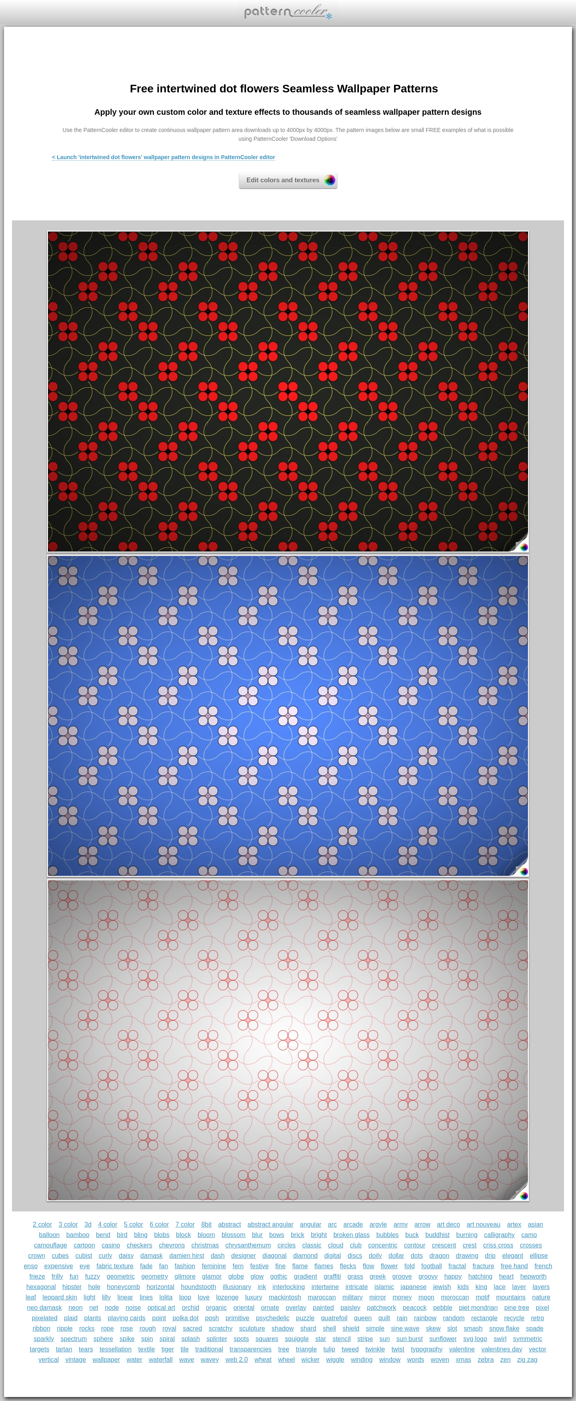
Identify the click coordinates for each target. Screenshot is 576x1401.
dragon (440, 1255)
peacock (415, 1307)
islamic (384, 1286)
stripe (365, 1338)
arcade (353, 1224)
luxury (253, 1297)
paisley (350, 1307)
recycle (514, 1318)
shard (308, 1328)
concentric (383, 1245)
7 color (185, 1224)
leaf (31, 1297)
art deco (448, 1224)
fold (409, 1266)
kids (463, 1286)
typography (426, 1349)
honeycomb (123, 1286)
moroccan (455, 1297)
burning (467, 1234)
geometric (121, 1276)
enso (31, 1266)
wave (186, 1359)
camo (529, 1234)
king (481, 1286)
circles (287, 1245)
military (352, 1297)
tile (184, 1349)
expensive (58, 1266)
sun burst (409, 1338)
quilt (384, 1318)
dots (417, 1255)
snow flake (504, 1328)
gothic (279, 1276)
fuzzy (92, 1276)
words (415, 1359)
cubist (84, 1255)
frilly (57, 1276)
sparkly (44, 1338)
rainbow (425, 1318)
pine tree (516, 1307)
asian (535, 1224)
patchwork (381, 1307)
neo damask (44, 1307)
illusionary (237, 1286)
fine (280, 1266)
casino (111, 1245)
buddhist (438, 1234)
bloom (206, 1234)
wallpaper (106, 1359)
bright (319, 1234)
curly (105, 1255)
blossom (234, 1234)
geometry (154, 1276)
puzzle (305, 1318)
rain (402, 1318)
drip (490, 1255)
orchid (191, 1307)
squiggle (297, 1338)
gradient (305, 1276)
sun (385, 1338)
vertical (48, 1359)
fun (74, 1276)
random (453, 1318)
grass (355, 1276)
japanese (413, 1286)
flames (323, 1266)
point (159, 1318)
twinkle (375, 1349)
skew (433, 1328)
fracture (483, 1266)
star (320, 1338)
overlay (296, 1307)
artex (514, 1224)
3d (88, 1224)
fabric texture (114, 1266)
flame (300, 1266)
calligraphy (499, 1234)
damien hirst (186, 1255)
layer (519, 1286)
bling (141, 1234)
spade (535, 1328)
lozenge (227, 1297)
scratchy (221, 1328)
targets (39, 1349)
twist (398, 1349)
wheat (263, 1359)
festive (259, 1266)
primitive (238, 1318)
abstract (229, 1224)
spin (147, 1338)
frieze (37, 1276)
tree (284, 1349)
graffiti (332, 1276)
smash (473, 1328)
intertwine (325, 1286)
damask (151, 1255)
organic (216, 1307)
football (431, 1266)
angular (310, 1224)
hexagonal (41, 1286)
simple (375, 1328)
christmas (205, 1245)
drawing (467, 1255)
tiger (168, 1349)
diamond (305, 1255)
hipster (72, 1286)
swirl (500, 1338)
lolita (166, 1297)
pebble (442, 1307)
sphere (103, 1338)
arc (332, 1224)
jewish (442, 1286)
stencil (341, 1338)
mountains (511, 1297)
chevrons (172, 1245)
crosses (531, 1245)
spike (127, 1338)
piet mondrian (478, 1307)
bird (122, 1234)
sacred (192, 1328)
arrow (422, 1224)
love (204, 1297)
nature (541, 1297)
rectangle (484, 1318)
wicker (311, 1359)
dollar (396, 1255)
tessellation (116, 1349)
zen (505, 1359)
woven (440, 1359)
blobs (161, 1234)
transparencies (251, 1349)
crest (470, 1245)
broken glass (352, 1234)
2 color (42, 1224)
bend (103, 1234)
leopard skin (59, 1297)
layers (541, 1286)
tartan (64, 1349)
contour (414, 1245)
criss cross (498, 1245)
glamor (212, 1276)
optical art (161, 1307)
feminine (214, 1266)
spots (241, 1338)
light (89, 1297)
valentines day (501, 1349)
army (401, 1224)
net (93, 1307)
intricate (357, 1286)
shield (351, 1328)
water (134, 1359)
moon (426, 1297)
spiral (167, 1338)
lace (500, 1286)
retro (537, 1318)
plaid (71, 1318)
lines (146, 1297)
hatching (480, 1276)
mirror (377, 1297)
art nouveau (484, 1224)
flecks (348, 1266)
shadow (283, 1328)
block (183, 1234)
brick (297, 1234)
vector (537, 1349)
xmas (463, 1359)
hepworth (533, 1276)
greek (378, 1276)
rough (148, 1328)
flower (389, 1266)
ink (262, 1286)
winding (361, 1359)
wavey (210, 1359)
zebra (486, 1359)
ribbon (41, 1328)
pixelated (45, 1318)
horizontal (160, 1286)
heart (506, 1276)
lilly (106, 1297)
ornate (270, 1307)
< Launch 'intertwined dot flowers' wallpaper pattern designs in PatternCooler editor (163, 157)
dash (218, 1255)
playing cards (127, 1318)
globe (236, 1276)
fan (163, 1266)
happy (453, 1276)
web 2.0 (237, 1359)
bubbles (387, 1234)
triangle (306, 1349)
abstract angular (271, 1224)
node (112, 1307)
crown (36, 1255)
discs (355, 1255)
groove (402, 1276)
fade (146, 1266)
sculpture (252, 1328)
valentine (462, 1349)
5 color (133, 1224)
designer (243, 1255)
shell (329, 1328)
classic (312, 1245)
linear (125, 1297)
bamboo (78, 1234)
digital (332, 1255)
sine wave (405, 1328)
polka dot (185, 1318)
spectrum (73, 1338)
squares (267, 1338)
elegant (512, 1255)
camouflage (50, 1245)
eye (85, 1266)
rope (107, 1328)
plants (92, 1318)
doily (375, 1255)
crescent (444, 1245)
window (389, 1359)
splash (190, 1338)
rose (126, 1328)
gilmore (184, 1276)
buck (412, 1234)
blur (257, 1234)
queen (363, 1318)
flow (368, 1266)
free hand (514, 1266)
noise (133, 1307)
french (543, 1266)
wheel (286, 1359)
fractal (457, 1266)
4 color (107, 1224)
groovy (428, 1276)
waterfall (161, 1359)
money (402, 1297)
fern (238, 1266)
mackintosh (285, 1297)
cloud (335, 1245)
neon (75, 1307)
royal (169, 1328)
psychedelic (273, 1318)
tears (86, 1349)
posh (212, 1318)
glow (257, 1276)
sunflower (442, 1338)
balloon (49, 1234)
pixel (542, 1307)
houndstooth (198, 1286)
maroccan (322, 1297)
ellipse (539, 1255)
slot (452, 1328)
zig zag (527, 1359)
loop (185, 1297)
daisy (126, 1255)
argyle (378, 1224)
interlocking (288, 1286)
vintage (75, 1359)
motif (483, 1297)
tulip (329, 1349)
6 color (159, 1224)
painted (323, 1307)
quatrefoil (334, 1318)
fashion (185, 1266)
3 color (68, 1224)
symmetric (527, 1338)
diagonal (274, 1255)
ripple (64, 1328)
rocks (86, 1328)
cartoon (84, 1245)
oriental (243, 1307)
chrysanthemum (248, 1245)
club (356, 1245)
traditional (209, 1349)
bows (276, 1234)
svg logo (475, 1338)
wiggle (335, 1359)
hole (94, 1286)
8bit (206, 1224)
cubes (60, 1255)
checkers (139, 1245)
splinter (216, 1338)
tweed (350, 1349)
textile (146, 1349)
